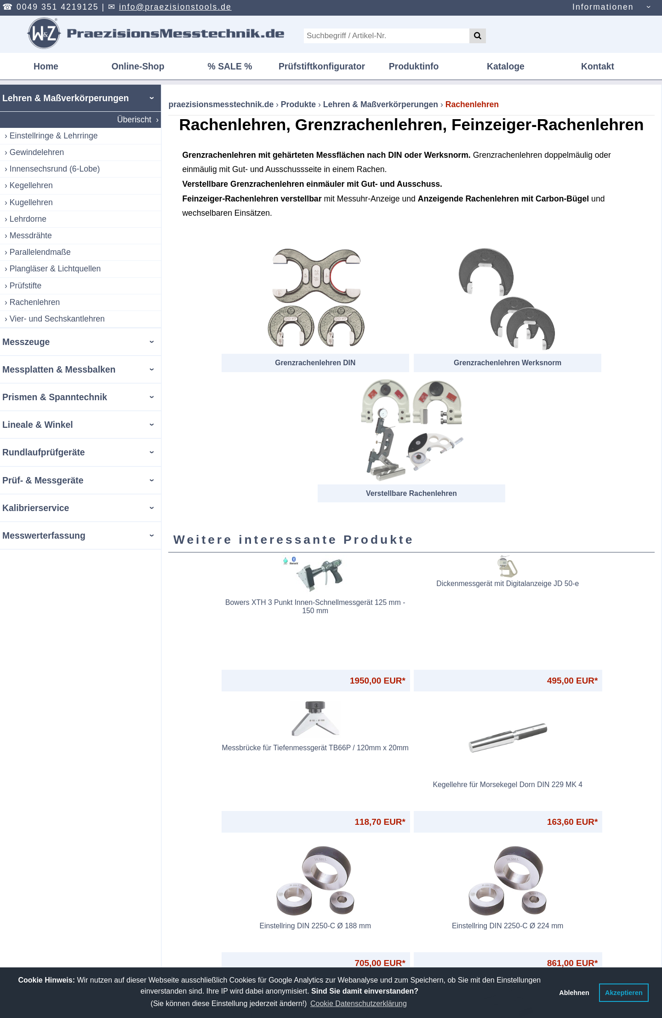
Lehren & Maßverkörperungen (65, 98)
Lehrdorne (28, 219)
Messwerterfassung (44, 535)
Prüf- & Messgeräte (42, 480)
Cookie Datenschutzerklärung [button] (358, 1003)
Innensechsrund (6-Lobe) (55, 168)
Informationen (603, 7)
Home (46, 66)
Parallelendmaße (40, 252)
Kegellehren (31, 185)
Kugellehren (31, 202)
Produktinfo (414, 66)
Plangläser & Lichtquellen (55, 268)
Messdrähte (31, 235)
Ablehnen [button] (574, 992)
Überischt (134, 119)
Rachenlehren (35, 302)
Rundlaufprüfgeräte (43, 452)
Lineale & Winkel (37, 425)
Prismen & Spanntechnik (54, 397)
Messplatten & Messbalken (58, 369)
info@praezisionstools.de (175, 7)
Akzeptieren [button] (624, 992)
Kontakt (597, 66)
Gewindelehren (37, 152)
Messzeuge (26, 342)
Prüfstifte (25, 285)
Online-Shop (137, 66)
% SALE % (230, 66)
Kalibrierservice (35, 508)
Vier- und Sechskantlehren (57, 318)
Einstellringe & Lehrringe (54, 135)
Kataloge (506, 66)
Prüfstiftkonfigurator (322, 66)
